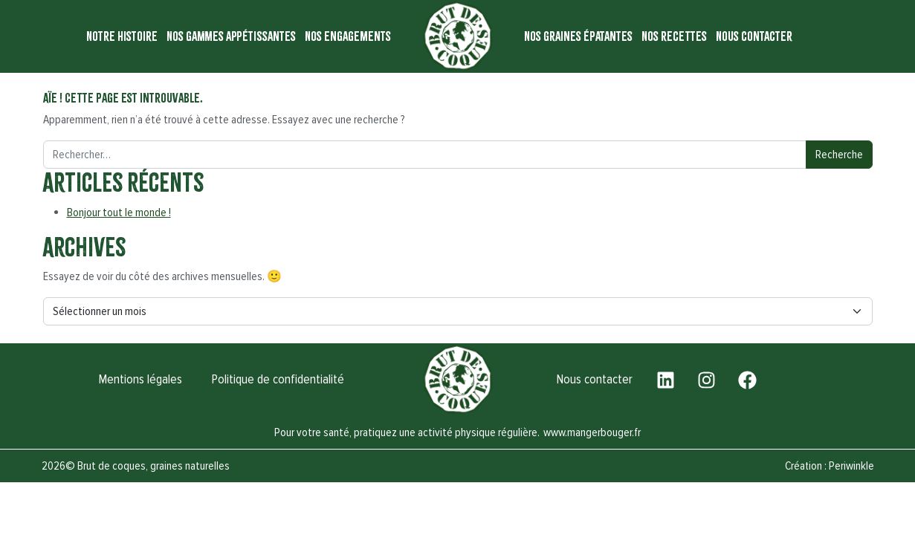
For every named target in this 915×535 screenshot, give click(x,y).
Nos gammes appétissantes (231, 36)
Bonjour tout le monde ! (119, 212)
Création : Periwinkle (829, 465)
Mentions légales (139, 379)
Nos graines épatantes (578, 36)
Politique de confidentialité (277, 379)
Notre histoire (122, 36)
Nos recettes (674, 36)
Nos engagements (348, 36)
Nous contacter (754, 36)
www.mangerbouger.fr (592, 432)
